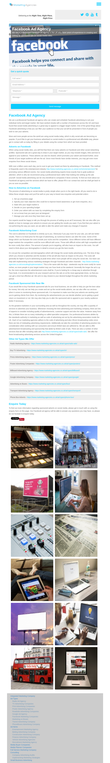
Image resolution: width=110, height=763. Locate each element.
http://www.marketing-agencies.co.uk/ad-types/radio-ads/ (64, 332)
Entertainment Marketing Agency (25, 729)
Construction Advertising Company (26, 735)
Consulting (15, 752)
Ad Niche (14, 727)
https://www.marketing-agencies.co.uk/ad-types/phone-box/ (50, 397)
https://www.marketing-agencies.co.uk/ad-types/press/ (53, 357)
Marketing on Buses (20, 719)
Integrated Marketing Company (23, 696)
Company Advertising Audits (23, 755)
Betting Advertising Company (23, 732)
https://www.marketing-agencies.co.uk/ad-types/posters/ (58, 364)
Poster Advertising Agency (22, 709)
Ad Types (14, 699)
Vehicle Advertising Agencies (23, 740)
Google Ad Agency (19, 714)
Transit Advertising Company (23, 722)
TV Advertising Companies (23, 704)
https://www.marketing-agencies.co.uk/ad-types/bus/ (49, 384)
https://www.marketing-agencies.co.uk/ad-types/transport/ (58, 391)
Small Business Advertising (21, 760)
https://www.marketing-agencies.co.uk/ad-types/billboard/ (57, 370)
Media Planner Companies (21, 747)
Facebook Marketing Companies (25, 717)
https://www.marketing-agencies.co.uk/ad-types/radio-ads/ (54, 344)
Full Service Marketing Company (23, 750)
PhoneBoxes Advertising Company (26, 724)
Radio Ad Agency (19, 701)
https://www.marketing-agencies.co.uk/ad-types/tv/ (47, 350)
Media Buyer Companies (20, 745)
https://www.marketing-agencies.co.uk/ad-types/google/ (57, 377)
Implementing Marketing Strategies (26, 758)
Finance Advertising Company (24, 737)
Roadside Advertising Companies (25, 711)
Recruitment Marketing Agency (24, 742)
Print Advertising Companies (23, 706)
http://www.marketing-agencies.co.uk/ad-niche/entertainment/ (71, 169)
